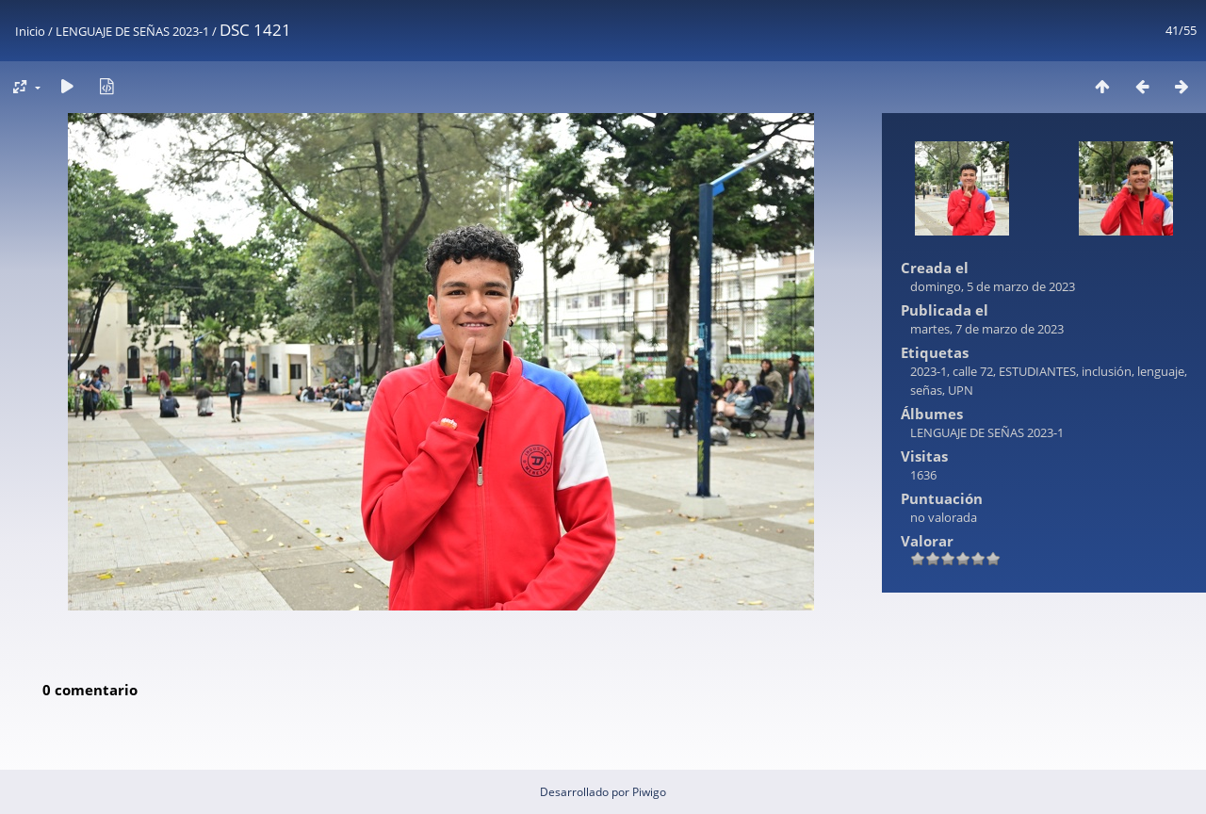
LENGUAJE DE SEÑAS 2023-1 (132, 31)
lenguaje (1160, 371)
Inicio (30, 31)
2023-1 (928, 371)
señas (926, 390)
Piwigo (649, 792)
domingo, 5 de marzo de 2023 (992, 286)
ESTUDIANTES (1037, 371)
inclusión (1107, 371)
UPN (960, 390)
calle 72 (973, 371)
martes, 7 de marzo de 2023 (987, 328)
